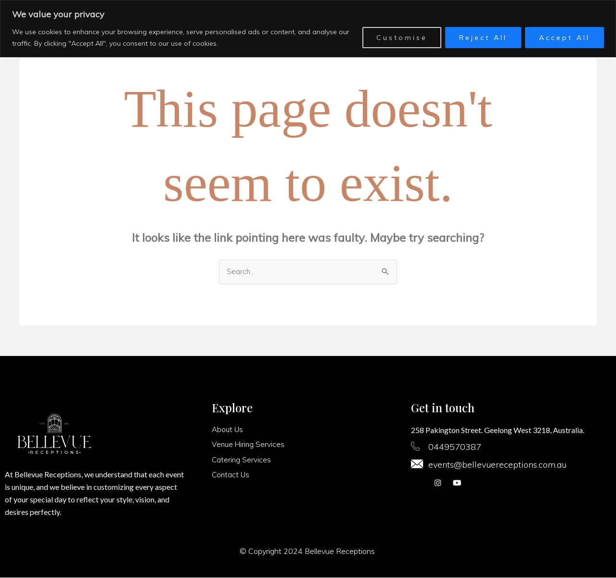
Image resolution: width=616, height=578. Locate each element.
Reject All (483, 37)
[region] (308, 28)
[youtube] (456, 484)
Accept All (564, 37)
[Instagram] (437, 484)
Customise (401, 37)
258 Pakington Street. (447, 430)
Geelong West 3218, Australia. (534, 430)
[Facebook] (418, 484)
